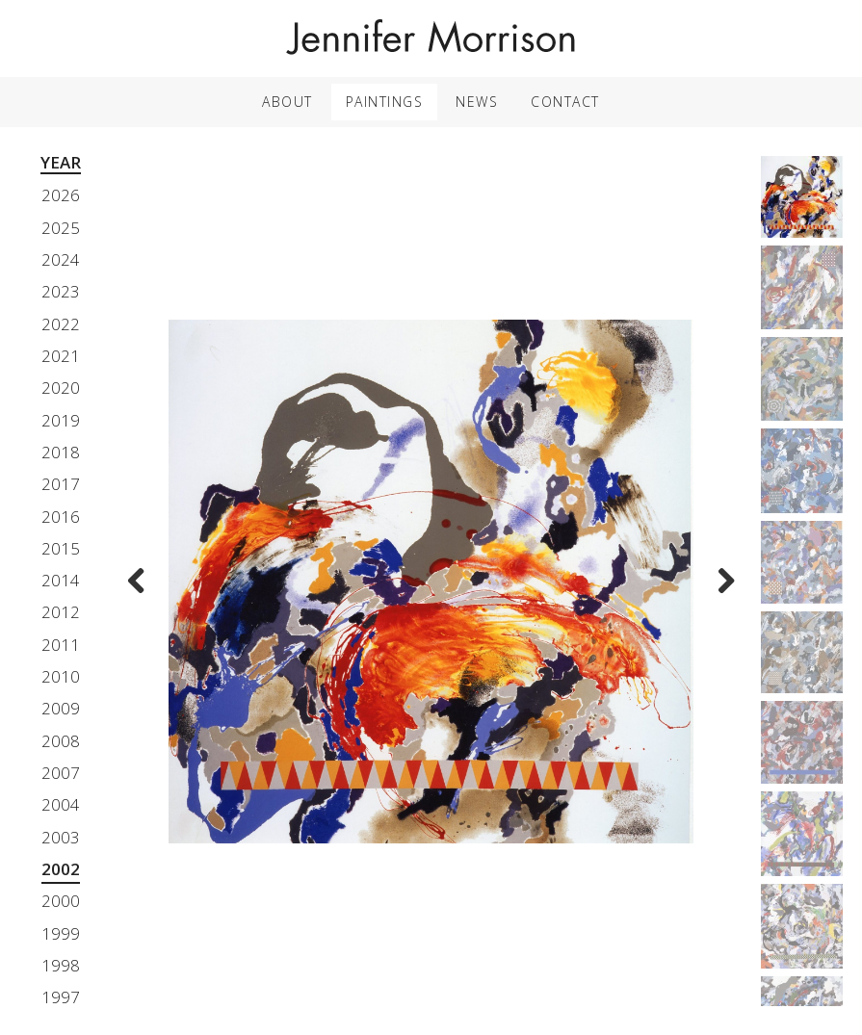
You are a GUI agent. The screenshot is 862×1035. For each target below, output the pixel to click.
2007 (60, 773)
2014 (60, 580)
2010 (60, 676)
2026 (60, 195)
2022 (60, 324)
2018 (60, 452)
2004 (60, 804)
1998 (60, 965)
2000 (60, 901)
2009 (60, 708)
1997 (60, 997)
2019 (60, 420)
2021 (60, 356)
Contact (565, 101)
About (287, 101)
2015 (60, 548)
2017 (60, 484)
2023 (60, 291)
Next (720, 594)
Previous (141, 594)
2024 (60, 259)
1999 (60, 933)
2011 (60, 645)
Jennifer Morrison (431, 38)
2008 (60, 741)
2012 (60, 612)
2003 (60, 837)
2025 (60, 228)
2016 (60, 516)
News (477, 101)
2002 (60, 869)
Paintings (385, 101)
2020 (60, 387)
